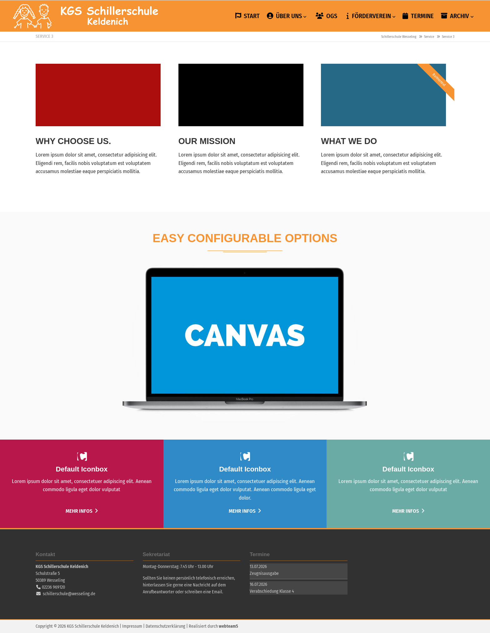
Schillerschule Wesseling (85, 15)
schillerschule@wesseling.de (69, 593)
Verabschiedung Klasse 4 (272, 591)
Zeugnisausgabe (264, 573)
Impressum (132, 626)
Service (429, 37)
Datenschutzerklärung (165, 626)
